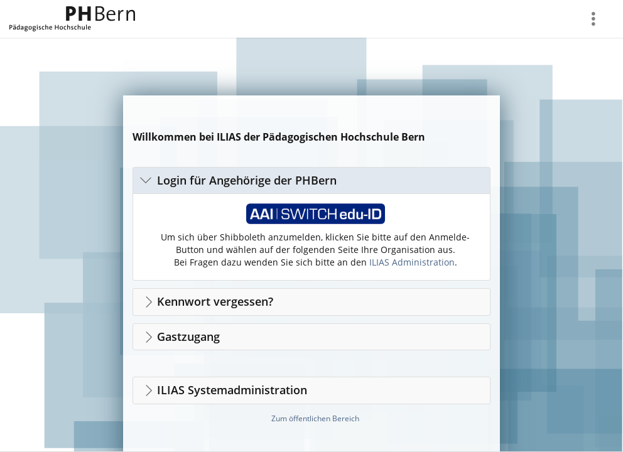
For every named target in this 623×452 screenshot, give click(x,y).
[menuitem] (595, 19)
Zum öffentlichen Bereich (315, 418)
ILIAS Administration (412, 262)
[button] (311, 180)
